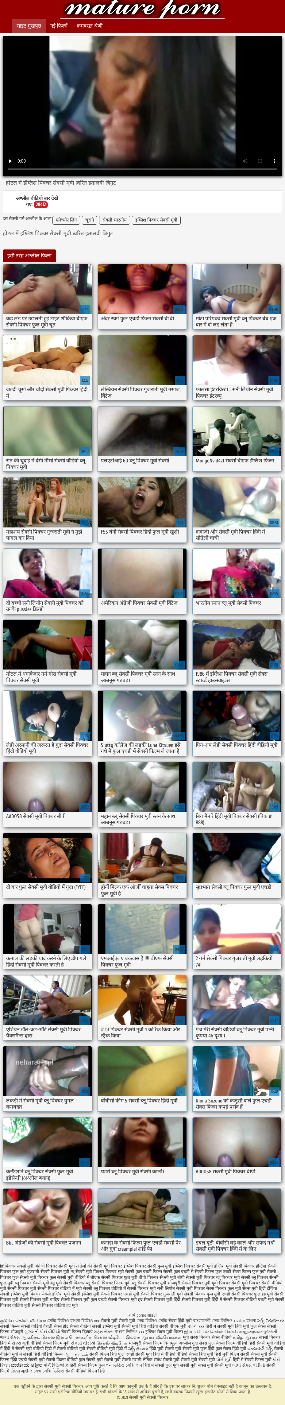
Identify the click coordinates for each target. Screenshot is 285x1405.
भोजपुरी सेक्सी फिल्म (146, 1343)
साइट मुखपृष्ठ (29, 26)
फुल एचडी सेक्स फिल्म (233, 1271)
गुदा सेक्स (199, 1343)
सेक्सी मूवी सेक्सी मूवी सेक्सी (108, 1359)
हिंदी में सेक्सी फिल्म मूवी (252, 1359)
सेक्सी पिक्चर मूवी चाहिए (40, 1299)
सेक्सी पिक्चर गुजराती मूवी (162, 1294)
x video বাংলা (245, 1320)
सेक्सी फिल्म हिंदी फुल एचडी (111, 1354)
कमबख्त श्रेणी (89, 26)
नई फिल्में (58, 26)
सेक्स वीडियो (222, 1337)
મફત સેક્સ (104, 1331)
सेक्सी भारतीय (114, 220)
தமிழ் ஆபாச (245, 1337)
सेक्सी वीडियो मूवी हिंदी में (107, 1348)
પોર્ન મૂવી (224, 1359)
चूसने (89, 220)
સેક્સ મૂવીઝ (21, 1371)
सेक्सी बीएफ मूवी (173, 1326)
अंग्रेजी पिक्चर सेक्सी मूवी (55, 1266)
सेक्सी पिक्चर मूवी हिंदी (162, 1299)
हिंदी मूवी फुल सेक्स (250, 1326)
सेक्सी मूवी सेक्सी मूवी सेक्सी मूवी (189, 1359)
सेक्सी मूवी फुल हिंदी (199, 1348)
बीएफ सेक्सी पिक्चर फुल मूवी (114, 1277)
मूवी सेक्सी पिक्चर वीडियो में (52, 1288)
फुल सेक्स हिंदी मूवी (231, 1348)
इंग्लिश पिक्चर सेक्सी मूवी (156, 220)
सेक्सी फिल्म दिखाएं (77, 1331)
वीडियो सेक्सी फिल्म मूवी (50, 1343)
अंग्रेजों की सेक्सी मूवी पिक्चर (99, 1266)
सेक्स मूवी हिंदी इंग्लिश (259, 1288)
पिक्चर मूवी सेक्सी (120, 1271)
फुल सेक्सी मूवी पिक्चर (30, 1277)
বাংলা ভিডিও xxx (85, 1320)
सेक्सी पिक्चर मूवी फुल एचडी (84, 1299)
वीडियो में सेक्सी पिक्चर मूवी (133, 1288)
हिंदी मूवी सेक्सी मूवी (166, 1348)
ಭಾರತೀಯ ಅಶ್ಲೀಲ (26, 1365)
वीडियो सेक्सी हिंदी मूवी (195, 1354)
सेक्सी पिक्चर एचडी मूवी (120, 1294)
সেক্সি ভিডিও (58, 1320)
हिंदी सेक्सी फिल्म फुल (87, 1365)
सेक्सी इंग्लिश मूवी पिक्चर (20, 1294)
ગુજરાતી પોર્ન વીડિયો (42, 1331)
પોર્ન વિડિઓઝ (56, 1365)
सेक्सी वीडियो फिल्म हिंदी (85, 1371)
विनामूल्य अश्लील (177, 1343)
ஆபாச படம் (76, 1354)
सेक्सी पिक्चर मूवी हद (125, 1299)
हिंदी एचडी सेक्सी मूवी (27, 1359)
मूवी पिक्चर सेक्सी (226, 1283)
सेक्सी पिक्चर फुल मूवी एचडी (207, 1294)
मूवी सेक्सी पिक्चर (14, 1288)
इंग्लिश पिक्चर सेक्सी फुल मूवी (147, 1266)
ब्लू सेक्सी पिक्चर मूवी (149, 1283)
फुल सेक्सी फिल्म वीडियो (227, 1343)
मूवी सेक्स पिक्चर (196, 1337)
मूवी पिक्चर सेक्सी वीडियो (262, 1283)
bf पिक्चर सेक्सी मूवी (16, 1266)
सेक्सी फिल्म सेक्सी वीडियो (21, 1326)
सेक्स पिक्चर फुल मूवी (223, 1288)
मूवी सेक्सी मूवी (219, 1365)
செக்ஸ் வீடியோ (112, 1343)
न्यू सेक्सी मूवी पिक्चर (87, 1271)
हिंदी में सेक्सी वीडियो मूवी (66, 1348)
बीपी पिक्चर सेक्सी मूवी (157, 1277)
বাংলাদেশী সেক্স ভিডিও (213, 1320)
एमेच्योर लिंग (66, 220)
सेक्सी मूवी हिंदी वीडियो (139, 1326)
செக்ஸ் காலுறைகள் (243, 1331)
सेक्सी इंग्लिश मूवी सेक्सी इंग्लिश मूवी (70, 1294)
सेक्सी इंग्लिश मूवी (106, 1326)
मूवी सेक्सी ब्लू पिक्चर (93, 1288)
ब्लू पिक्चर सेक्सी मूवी (32, 1283)
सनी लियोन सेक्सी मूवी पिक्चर (181, 1288)
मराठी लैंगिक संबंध (147, 1359)
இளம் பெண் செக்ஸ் (203, 1331)
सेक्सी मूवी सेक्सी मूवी (119, 1320)
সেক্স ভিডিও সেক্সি (152, 1320)
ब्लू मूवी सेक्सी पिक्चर (67, 1283)
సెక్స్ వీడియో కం (270, 1320)
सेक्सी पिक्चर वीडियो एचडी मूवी (248, 1299)
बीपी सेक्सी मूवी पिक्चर (196, 1277)
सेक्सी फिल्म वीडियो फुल (65, 1359)
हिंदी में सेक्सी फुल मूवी (161, 1365)
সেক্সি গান (134, 1365)
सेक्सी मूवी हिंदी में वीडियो (155, 1354)
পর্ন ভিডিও (115, 1365)
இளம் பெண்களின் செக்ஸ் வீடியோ (90, 1337)
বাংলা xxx (196, 1326)
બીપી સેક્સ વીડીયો (248, 1365)
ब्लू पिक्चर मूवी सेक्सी (233, 1277)
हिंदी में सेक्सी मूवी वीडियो (24, 1348)
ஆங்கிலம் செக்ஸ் (38, 1337)
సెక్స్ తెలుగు (138, 1348)
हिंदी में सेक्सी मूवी (220, 1326)
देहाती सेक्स (53, 1326)
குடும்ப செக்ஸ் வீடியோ (23, 1320)
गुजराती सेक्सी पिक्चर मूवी (48, 1271)
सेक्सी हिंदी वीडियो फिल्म (43, 1354)
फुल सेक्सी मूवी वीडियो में (69, 1277)
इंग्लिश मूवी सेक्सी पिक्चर (234, 1266)
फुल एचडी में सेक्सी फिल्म (194, 1271)
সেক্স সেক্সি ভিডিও (49, 1371)
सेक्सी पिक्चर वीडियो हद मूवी (55, 1305)
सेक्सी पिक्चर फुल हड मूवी (252, 1294)
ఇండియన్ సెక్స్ (260, 1348)
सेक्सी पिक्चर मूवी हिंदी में (202, 1299)
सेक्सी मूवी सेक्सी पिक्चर (142, 10)
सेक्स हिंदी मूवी (180, 1320)
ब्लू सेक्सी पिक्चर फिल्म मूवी (108, 1283)
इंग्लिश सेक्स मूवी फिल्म (164, 1331)
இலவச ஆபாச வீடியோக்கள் (154, 1337)
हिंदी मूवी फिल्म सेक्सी (231, 1354)
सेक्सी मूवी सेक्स (193, 1365)
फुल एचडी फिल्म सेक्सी (154, 1271)
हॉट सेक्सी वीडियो (77, 1326)
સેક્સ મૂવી (20, 1343)
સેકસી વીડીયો (83, 1343)
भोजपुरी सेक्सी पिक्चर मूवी (189, 1283)
